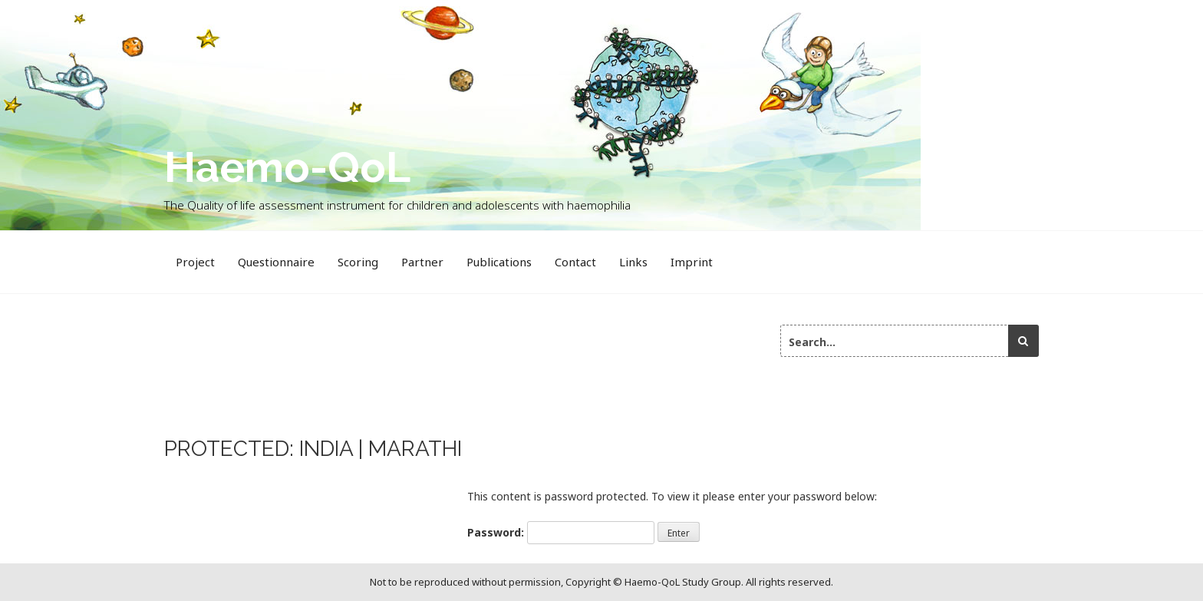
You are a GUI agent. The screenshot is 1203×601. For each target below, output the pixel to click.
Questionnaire (276, 261)
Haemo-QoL (287, 167)
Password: (560, 532)
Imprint (692, 261)
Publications (499, 261)
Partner (422, 261)
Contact (575, 261)
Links (633, 261)
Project (195, 261)
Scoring (358, 261)
